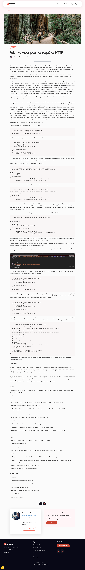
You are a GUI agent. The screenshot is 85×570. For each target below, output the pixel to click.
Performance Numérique (39, 550)
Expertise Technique (38, 547)
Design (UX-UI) (36, 545)
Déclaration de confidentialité (40, 564)
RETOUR (7, 11)
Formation (35, 553)
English (76, 4)
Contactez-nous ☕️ (63, 545)
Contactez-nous (52, 523)
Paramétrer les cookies (38, 562)
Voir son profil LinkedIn (29, 529)
